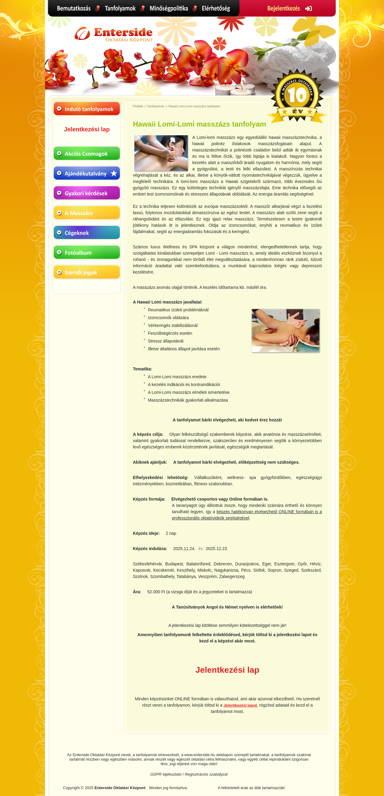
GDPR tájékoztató (166, 774)
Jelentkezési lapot (240, 705)
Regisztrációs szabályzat (206, 774)
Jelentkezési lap (87, 129)
